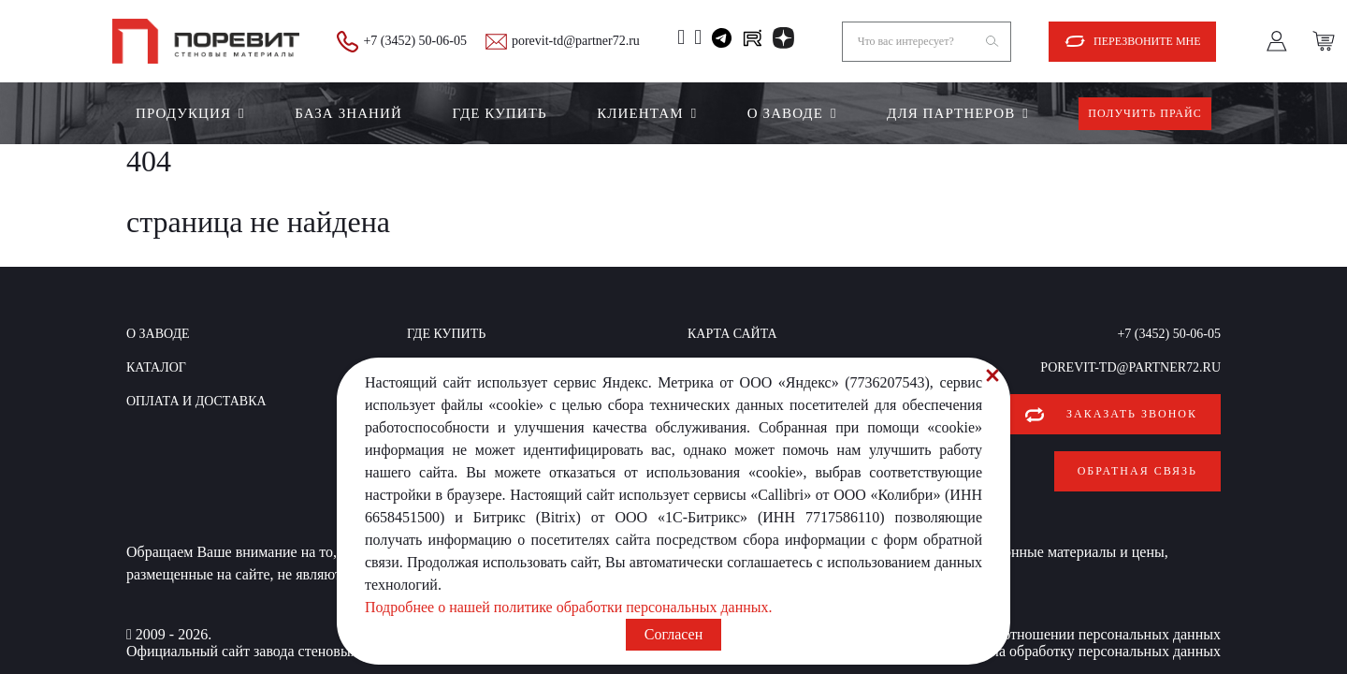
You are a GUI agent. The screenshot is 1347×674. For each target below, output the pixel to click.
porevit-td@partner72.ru (576, 41)
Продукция (183, 113)
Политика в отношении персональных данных (1074, 619)
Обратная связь (1137, 463)
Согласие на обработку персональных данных (1075, 636)
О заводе (785, 113)
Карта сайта (732, 334)
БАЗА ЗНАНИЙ (348, 113)
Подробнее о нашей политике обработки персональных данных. (569, 607)
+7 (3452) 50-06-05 (415, 41)
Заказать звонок (1131, 413)
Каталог (156, 367)
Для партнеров (951, 113)
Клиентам (640, 113)
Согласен (673, 634)
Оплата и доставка (196, 401)
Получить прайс (1145, 113)
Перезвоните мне (1147, 41)
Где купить (499, 113)
